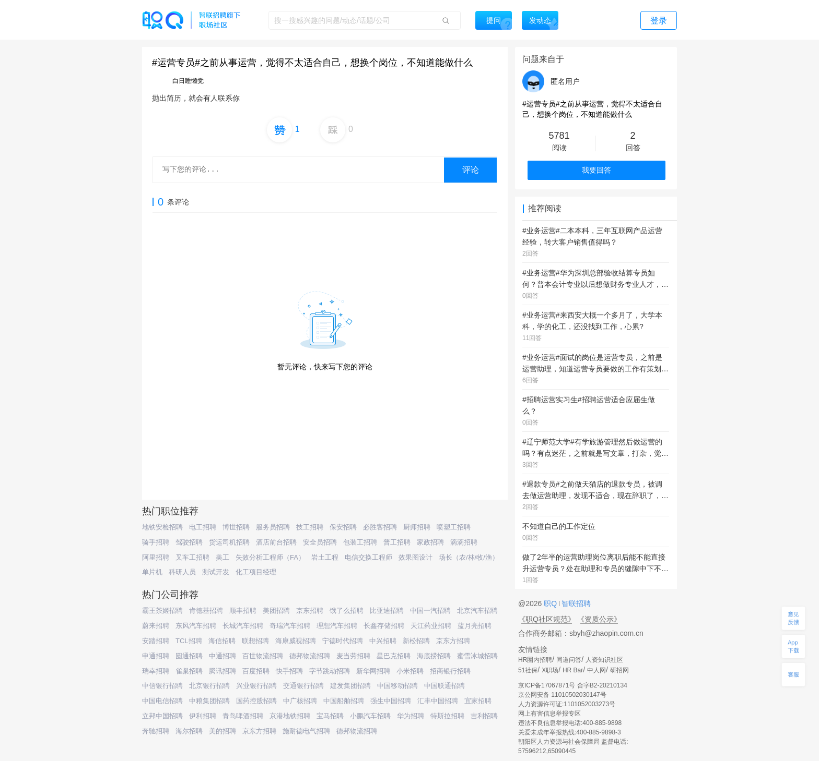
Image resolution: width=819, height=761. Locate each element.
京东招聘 (309, 610)
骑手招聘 (155, 542)
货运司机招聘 (229, 542)
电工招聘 (202, 527)
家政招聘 (430, 542)
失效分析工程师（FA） (270, 557)
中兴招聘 (382, 641)
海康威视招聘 (295, 641)
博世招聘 (236, 527)
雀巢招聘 (189, 671)
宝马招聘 (330, 716)
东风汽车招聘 (196, 626)
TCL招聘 (189, 641)
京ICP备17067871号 (546, 685)
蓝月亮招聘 (475, 626)
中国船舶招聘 (343, 701)
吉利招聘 (484, 716)
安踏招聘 (155, 641)
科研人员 (182, 572)
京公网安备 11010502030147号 (562, 694)
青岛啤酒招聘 (243, 716)
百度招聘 (256, 671)
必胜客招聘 (380, 527)
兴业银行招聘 (256, 686)
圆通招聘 (189, 656)
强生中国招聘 (390, 701)
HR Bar (573, 670)
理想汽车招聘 (337, 626)
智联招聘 (575, 603)
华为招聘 (410, 716)
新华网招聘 (373, 671)
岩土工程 (324, 557)
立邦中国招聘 (162, 716)
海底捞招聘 (434, 656)
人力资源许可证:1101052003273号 (566, 704)
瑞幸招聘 (155, 671)
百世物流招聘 (262, 656)
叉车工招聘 (192, 557)
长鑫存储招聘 (384, 626)
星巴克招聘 (394, 656)
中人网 (596, 670)
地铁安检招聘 (162, 527)
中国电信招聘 (162, 701)
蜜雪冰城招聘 (477, 656)
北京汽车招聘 (477, 610)
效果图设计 (415, 557)
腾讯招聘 (222, 671)
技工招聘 (309, 527)
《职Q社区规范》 (546, 619)
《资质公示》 (599, 619)
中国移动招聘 (397, 686)
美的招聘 (222, 731)
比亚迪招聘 (387, 610)
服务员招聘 (273, 527)
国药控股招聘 (256, 701)
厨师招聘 (416, 527)
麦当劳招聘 (353, 656)
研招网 (619, 670)
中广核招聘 (300, 701)
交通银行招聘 (303, 686)
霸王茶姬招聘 (162, 610)
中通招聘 (222, 656)
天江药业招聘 (431, 626)
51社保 (527, 670)
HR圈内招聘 (535, 659)
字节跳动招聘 (329, 671)
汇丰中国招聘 (437, 701)
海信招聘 (222, 641)
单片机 (152, 572)
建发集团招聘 (350, 686)
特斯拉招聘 (447, 716)
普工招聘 (397, 542)
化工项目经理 (256, 572)
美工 (222, 557)
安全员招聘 (320, 542)
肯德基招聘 (206, 610)
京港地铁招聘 (290, 716)
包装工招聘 (360, 542)
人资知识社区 (604, 659)
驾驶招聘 (189, 542)
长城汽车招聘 (243, 626)
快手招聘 (289, 671)
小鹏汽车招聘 (370, 716)
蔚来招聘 (155, 626)
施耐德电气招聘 (306, 731)
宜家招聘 (478, 701)
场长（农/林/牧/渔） (469, 557)
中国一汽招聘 (430, 610)
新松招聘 (416, 641)
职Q (551, 603)
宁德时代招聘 (342, 641)
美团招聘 (276, 610)
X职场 (550, 670)
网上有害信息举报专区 (549, 713)
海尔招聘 (189, 731)
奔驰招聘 (155, 731)
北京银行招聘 (209, 686)
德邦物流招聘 (309, 656)
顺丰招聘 (242, 610)
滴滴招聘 (463, 542)
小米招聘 (410, 671)
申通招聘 (155, 656)
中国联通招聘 (444, 686)
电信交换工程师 (368, 557)
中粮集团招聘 (209, 701)
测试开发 (215, 572)
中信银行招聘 (162, 686)
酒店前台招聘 (276, 542)
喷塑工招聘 (454, 527)
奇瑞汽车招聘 (290, 626)
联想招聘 (255, 641)
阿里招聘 (155, 557)
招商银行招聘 (450, 671)
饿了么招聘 (347, 610)
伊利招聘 (202, 716)
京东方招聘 (453, 641)
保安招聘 (343, 527)
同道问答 (568, 659)
